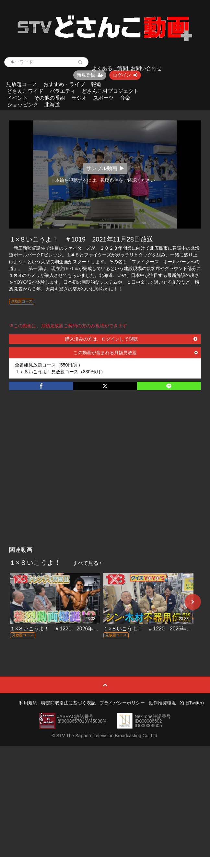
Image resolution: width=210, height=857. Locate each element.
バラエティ (63, 91)
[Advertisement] (65, 475)
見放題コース (21, 84)
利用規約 (28, 702)
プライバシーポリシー (122, 702)
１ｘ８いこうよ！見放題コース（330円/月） (60, 371)
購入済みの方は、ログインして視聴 (131, 339)
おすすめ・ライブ (64, 84)
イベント (17, 98)
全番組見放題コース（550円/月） (49, 364)
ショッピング (22, 104)
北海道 (52, 104)
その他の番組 (49, 98)
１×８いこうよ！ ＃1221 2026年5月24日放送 (66, 628)
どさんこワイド (25, 91)
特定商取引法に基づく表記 (68, 702)
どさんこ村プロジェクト (110, 91)
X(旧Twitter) (192, 702)
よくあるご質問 (110, 68)
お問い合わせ (146, 68)
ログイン (125, 75)
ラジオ (79, 98)
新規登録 (90, 75)
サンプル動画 (105, 168)
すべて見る (87, 563)
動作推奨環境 (162, 702)
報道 (96, 84)
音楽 (125, 98)
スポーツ (103, 98)
